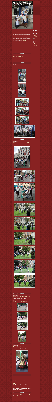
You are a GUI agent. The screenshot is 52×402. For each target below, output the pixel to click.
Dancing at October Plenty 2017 (18, 346)
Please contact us (24, 40)
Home (21, 394)
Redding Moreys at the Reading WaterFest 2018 (21, 296)
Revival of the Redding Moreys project (20, 31)
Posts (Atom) (16, 395)
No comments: (18, 293)
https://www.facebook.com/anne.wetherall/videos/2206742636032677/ (20, 301)
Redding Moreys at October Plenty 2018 (20, 65)
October (35, 35)
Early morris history (35, 45)
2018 (34, 38)
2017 (34, 39)
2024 (34, 34)
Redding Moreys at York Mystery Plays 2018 (21, 142)
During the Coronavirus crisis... (18, 56)
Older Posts (30, 394)
